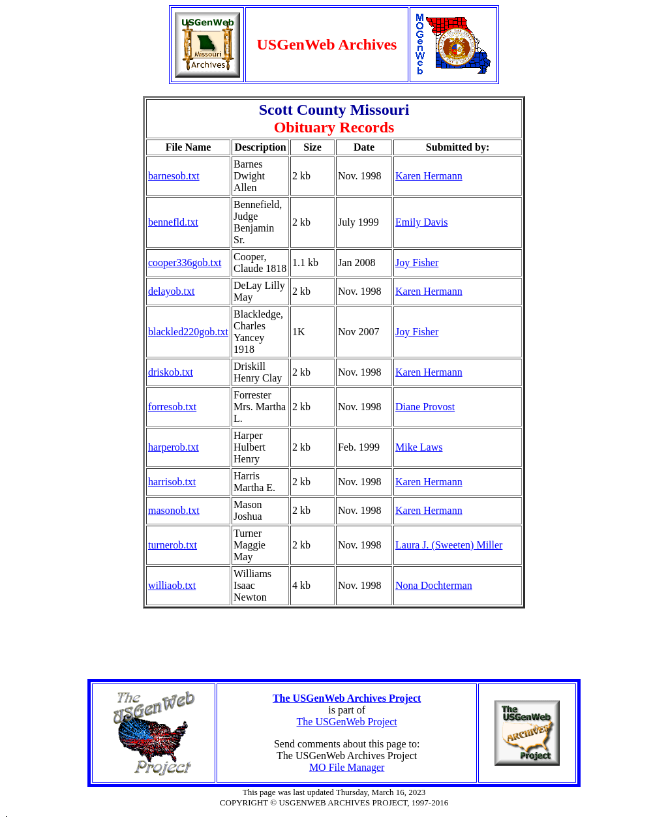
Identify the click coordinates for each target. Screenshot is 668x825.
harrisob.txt (172, 481)
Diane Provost (425, 406)
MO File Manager (347, 767)
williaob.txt (172, 585)
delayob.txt (171, 291)
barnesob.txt (174, 175)
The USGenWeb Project (347, 721)
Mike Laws (418, 447)
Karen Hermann (429, 175)
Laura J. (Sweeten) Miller (448, 544)
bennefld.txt (173, 222)
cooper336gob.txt (184, 262)
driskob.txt (170, 372)
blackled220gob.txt (188, 331)
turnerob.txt (172, 544)
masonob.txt (174, 510)
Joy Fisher (416, 331)
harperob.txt (173, 447)
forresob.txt (172, 406)
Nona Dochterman (433, 585)
